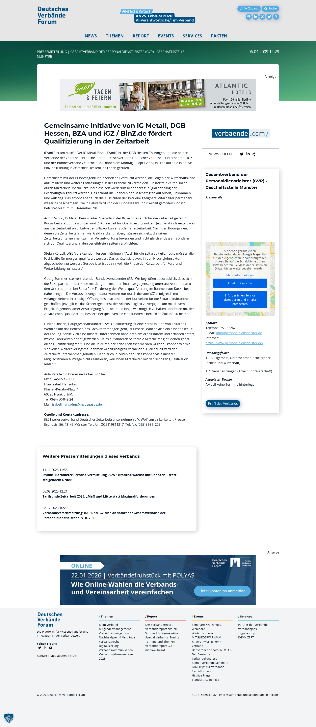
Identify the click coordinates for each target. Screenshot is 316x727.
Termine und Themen (160, 641)
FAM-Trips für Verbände (208, 667)
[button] (9, 718)
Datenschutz (208, 695)
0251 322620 (227, 328)
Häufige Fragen (202, 675)
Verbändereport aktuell (161, 629)
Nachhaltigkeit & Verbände (117, 637)
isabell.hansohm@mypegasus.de (77, 404)
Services (192, 36)
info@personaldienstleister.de (239, 333)
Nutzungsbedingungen (252, 695)
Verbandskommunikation (116, 650)
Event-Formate (201, 671)
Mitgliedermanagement (115, 629)
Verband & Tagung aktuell (162, 633)
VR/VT (74, 656)
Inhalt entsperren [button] (240, 283)
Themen (115, 36)
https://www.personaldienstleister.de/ (234, 343)
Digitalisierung (109, 646)
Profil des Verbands (223, 403)
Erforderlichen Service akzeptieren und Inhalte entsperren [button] (240, 299)
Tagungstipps (247, 633)
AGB (194, 695)
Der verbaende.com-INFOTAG (212, 650)
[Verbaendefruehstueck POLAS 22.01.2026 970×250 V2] (158, 557)
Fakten (219, 36)
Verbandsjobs (247, 629)
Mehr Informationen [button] (240, 275)
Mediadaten (58, 656)
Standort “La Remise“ (206, 680)
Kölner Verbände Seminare (210, 663)
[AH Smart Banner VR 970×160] (158, 81)
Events (166, 36)
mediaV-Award (155, 650)
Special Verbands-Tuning (162, 637)
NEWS (91, 36)
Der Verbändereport (159, 625)
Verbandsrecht (109, 641)
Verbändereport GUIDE (160, 646)
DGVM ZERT (246, 637)
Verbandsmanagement (114, 633)
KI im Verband (108, 625)
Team (274, 695)
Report (141, 36)
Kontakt (42, 656)
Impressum (226, 695)
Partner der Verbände (253, 625)
